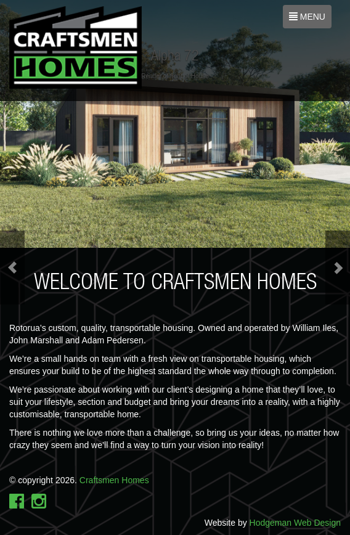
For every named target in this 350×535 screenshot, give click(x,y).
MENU (308, 19)
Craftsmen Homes (114, 480)
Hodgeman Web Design (295, 523)
